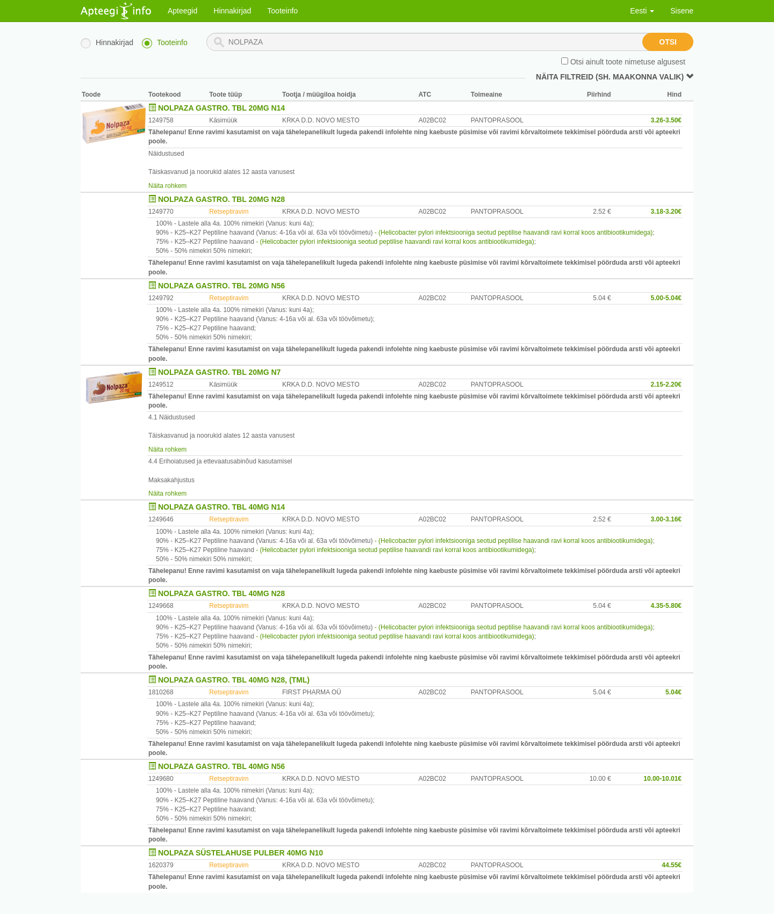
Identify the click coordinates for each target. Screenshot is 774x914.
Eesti (642, 10)
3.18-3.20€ (666, 211)
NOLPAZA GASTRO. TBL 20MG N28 (221, 199)
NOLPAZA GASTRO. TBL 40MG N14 (221, 507)
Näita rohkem (167, 186)
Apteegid (182, 10)
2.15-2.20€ (666, 384)
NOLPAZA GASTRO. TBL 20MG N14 (221, 108)
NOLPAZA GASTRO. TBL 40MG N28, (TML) (234, 680)
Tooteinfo (282, 10)
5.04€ (673, 692)
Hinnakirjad (232, 10)
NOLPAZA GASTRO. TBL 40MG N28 (221, 593)
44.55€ (672, 865)
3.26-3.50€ (666, 120)
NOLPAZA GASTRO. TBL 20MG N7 (219, 372)
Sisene (681, 10)
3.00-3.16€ (666, 519)
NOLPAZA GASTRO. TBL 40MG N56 (221, 766)
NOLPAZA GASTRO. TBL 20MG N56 (221, 285)
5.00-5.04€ (666, 298)
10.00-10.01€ (662, 778)
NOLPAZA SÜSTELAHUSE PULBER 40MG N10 (240, 852)
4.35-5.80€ (666, 606)
